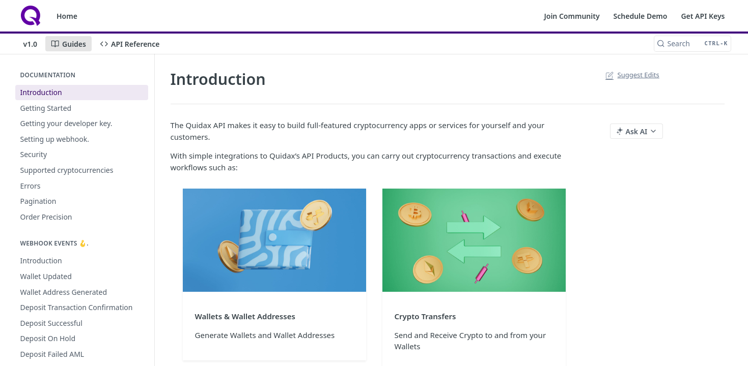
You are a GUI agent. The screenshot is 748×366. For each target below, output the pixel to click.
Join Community (571, 16)
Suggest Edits (631, 74)
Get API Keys (703, 16)
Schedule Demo (641, 16)
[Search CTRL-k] (692, 43)
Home (67, 16)
